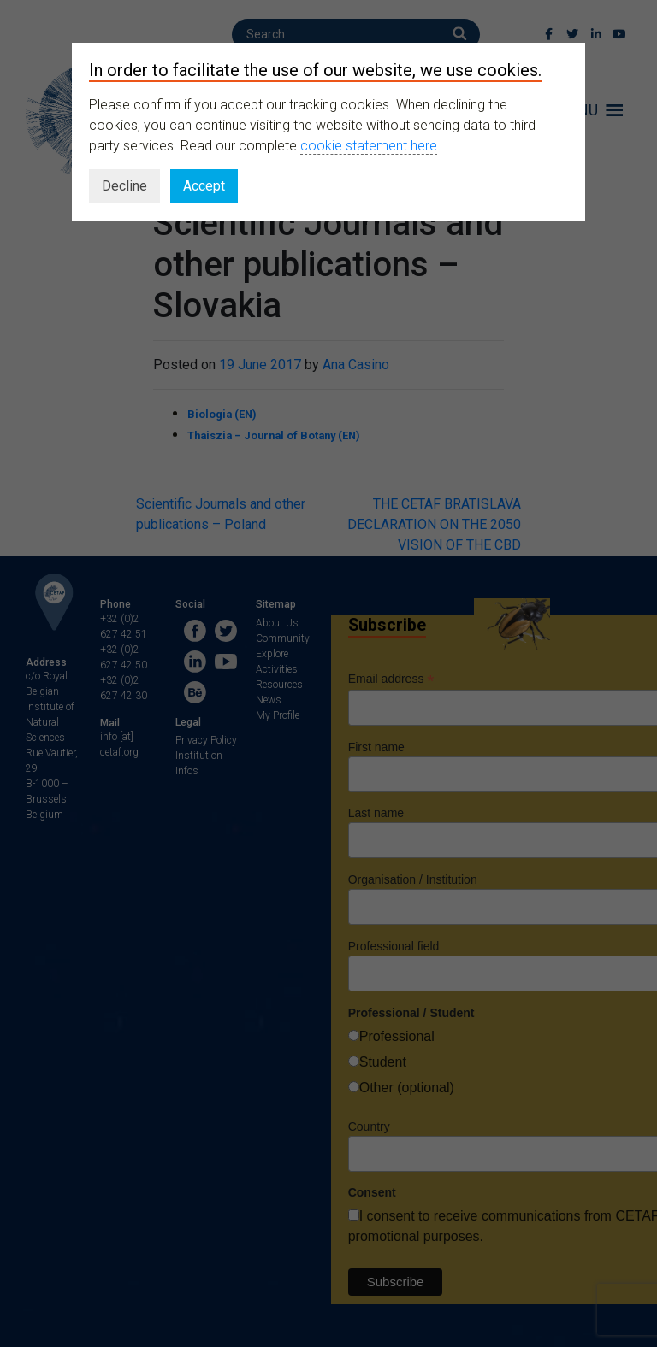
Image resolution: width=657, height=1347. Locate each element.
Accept (204, 186)
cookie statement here (368, 146)
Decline (124, 186)
